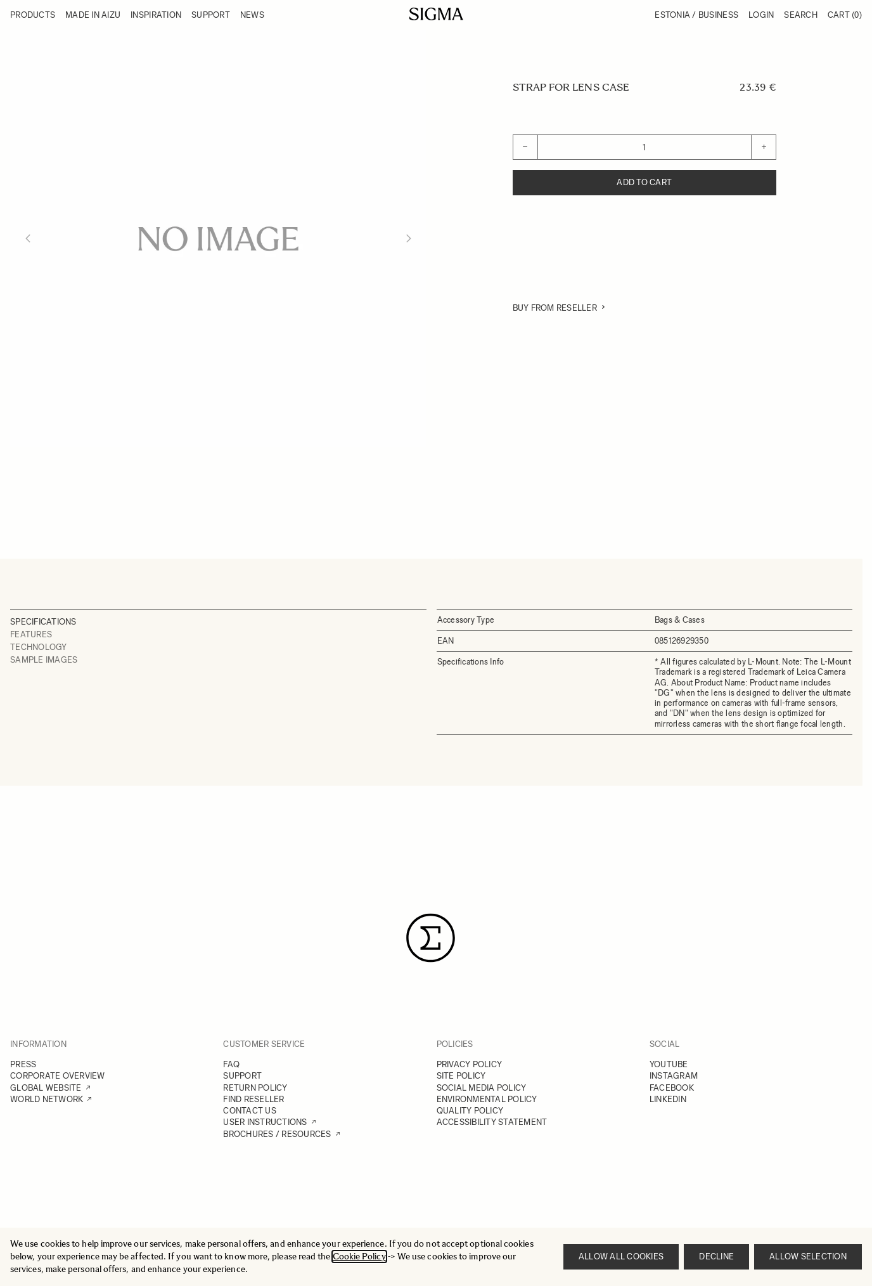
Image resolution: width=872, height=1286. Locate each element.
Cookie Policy (359, 1256)
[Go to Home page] (436, 14)
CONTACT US (249, 1110)
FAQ (231, 1064)
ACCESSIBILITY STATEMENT (492, 1122)
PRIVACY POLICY (470, 1064)
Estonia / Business (696, 15)
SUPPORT (242, 1076)
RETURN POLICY (255, 1088)
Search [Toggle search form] (801, 15)
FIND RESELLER (253, 1099)
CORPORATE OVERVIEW (57, 1076)
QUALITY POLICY (470, 1110)
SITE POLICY (461, 1076)
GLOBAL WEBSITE (46, 1088)
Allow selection (808, 1256)
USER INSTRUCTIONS (265, 1122)
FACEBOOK (672, 1088)
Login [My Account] (761, 15)
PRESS (23, 1064)
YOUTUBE (669, 1064)
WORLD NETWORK (46, 1099)
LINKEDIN (668, 1099)
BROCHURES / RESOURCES (277, 1134)
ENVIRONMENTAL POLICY (487, 1099)
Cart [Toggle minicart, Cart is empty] (845, 15)
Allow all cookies (621, 1256)
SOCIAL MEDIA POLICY (482, 1088)
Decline (716, 1256)
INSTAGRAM (674, 1076)
